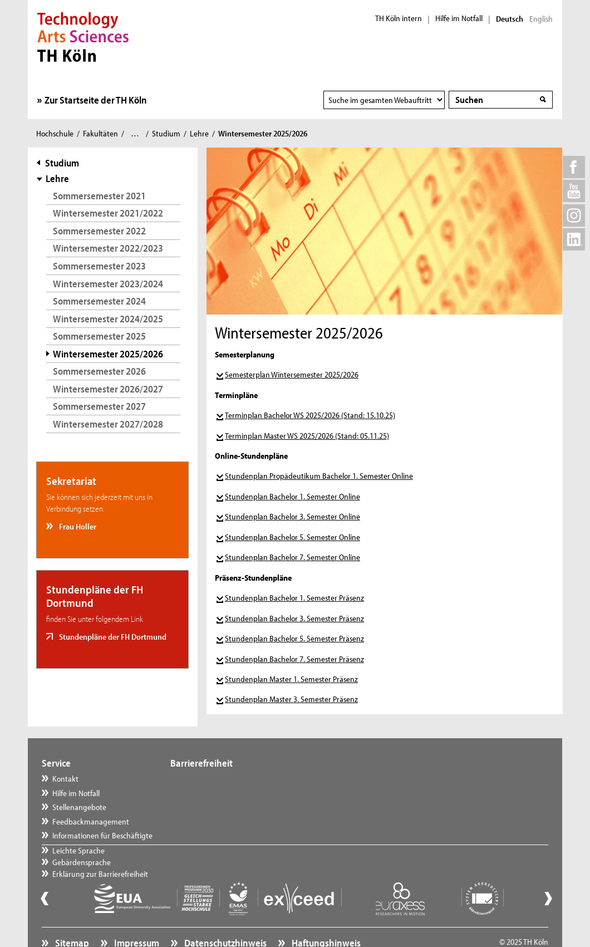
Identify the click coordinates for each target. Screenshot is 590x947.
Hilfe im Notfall (459, 18)
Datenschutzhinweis (225, 916)
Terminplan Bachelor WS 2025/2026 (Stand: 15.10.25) (310, 415)
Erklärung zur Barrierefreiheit (229, 807)
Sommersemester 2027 (99, 406)
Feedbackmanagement (90, 821)
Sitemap (71, 916)
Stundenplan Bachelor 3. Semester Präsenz (294, 618)
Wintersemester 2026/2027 (108, 388)
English (541, 19)
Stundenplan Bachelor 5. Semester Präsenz (294, 638)
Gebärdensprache (210, 793)
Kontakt (65, 778)
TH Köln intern (398, 18)
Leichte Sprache (207, 778)
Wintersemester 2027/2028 (108, 424)
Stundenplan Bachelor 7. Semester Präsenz (294, 659)
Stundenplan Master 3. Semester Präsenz (291, 699)
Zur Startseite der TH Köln (96, 100)
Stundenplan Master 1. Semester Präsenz (291, 679)
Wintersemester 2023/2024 (108, 283)
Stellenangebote (79, 807)
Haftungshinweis (325, 916)
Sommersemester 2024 (99, 301)
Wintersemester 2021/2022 (108, 213)
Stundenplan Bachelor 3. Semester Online (292, 516)
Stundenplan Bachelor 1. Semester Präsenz (294, 597)
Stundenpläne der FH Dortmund (111, 636)
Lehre (199, 133)
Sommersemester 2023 (99, 265)
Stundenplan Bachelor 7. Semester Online (292, 557)
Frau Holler (76, 526)
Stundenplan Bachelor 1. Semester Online (292, 496)
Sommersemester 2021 (99, 195)
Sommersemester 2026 (99, 371)
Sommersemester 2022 (99, 230)
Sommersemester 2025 (99, 336)
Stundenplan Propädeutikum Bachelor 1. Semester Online (319, 475)
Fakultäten (100, 133)
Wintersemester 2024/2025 (108, 318)
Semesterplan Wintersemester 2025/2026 (291, 374)
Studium (166, 133)
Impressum (135, 916)
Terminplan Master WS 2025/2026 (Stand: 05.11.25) (307, 435)
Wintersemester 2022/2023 (108, 248)
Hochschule (54, 133)
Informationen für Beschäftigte (102, 835)
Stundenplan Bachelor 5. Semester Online (292, 537)
